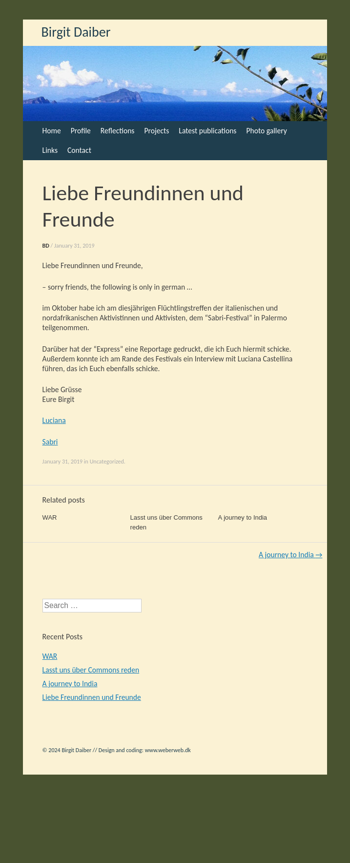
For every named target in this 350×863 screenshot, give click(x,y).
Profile (81, 130)
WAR (49, 517)
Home (51, 130)
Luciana (54, 420)
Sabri (50, 441)
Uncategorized (107, 461)
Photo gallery (266, 130)
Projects (156, 130)
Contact (79, 150)
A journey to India (242, 517)
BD (45, 245)
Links (50, 150)
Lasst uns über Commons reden (91, 669)
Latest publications (207, 130)
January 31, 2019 (74, 245)
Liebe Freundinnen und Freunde (91, 697)
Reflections (118, 130)
